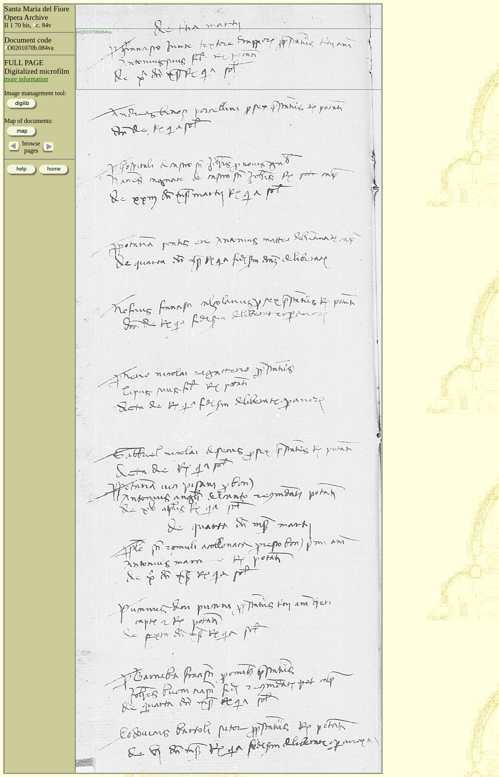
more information (26, 79)
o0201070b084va (93, 32)
